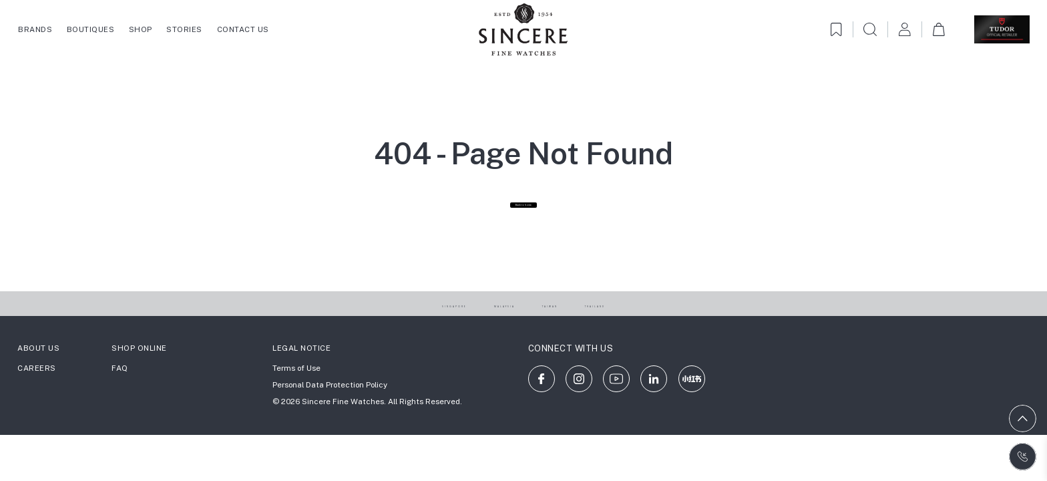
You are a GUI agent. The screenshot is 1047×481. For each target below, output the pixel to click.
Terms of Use (296, 397)
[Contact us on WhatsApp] (1022, 456)
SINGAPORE (413, 332)
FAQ (120, 397)
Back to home (523, 225)
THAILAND (639, 332)
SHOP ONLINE (139, 376)
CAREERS (36, 397)
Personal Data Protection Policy (329, 413)
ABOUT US (38, 376)
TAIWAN (566, 332)
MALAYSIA (495, 332)
